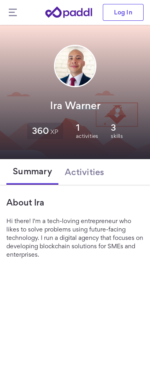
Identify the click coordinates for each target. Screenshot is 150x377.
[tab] (32, 172)
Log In (123, 12)
